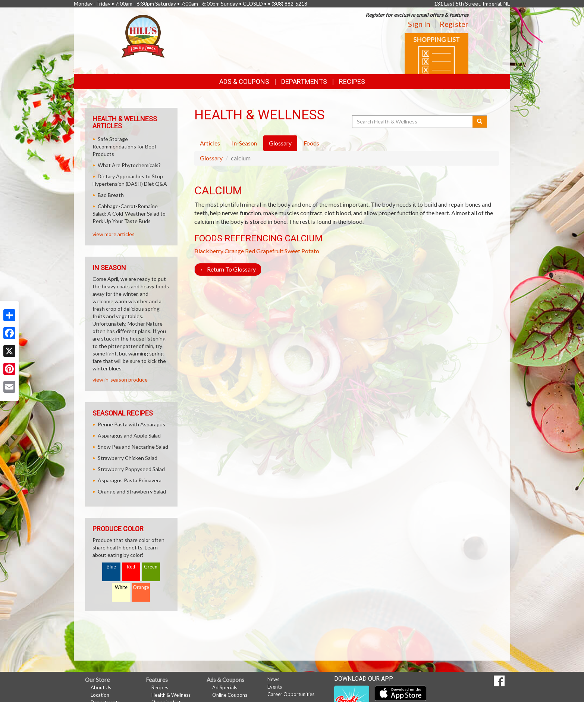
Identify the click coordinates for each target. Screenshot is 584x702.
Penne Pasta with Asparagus (131, 424)
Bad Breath (111, 195)
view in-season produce (120, 379)
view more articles (113, 234)
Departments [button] (304, 81)
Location (100, 695)
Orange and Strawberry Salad (132, 491)
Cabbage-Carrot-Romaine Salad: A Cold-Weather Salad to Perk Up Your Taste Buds (129, 213)
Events (274, 687)
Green (150, 567)
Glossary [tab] (280, 143)
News (273, 679)
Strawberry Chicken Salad (127, 458)
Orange (234, 250)
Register (454, 23)
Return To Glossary (228, 269)
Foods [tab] (311, 143)
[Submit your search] (479, 121)
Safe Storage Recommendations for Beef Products (124, 146)
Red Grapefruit (264, 250)
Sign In (419, 23)
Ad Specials (224, 687)
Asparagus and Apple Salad (129, 435)
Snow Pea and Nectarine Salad (133, 447)
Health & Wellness (171, 695)
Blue (111, 567)
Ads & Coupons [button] (244, 81)
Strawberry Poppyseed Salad (131, 469)
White (121, 587)
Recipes (352, 81)
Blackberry (208, 250)
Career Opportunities (290, 694)
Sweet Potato (302, 250)
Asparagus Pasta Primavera (129, 480)
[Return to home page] (143, 35)
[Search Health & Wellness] (413, 121)
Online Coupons (229, 695)
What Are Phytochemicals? (129, 165)
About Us (101, 687)
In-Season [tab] (244, 143)
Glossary (211, 158)
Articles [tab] (210, 143)
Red (131, 567)
